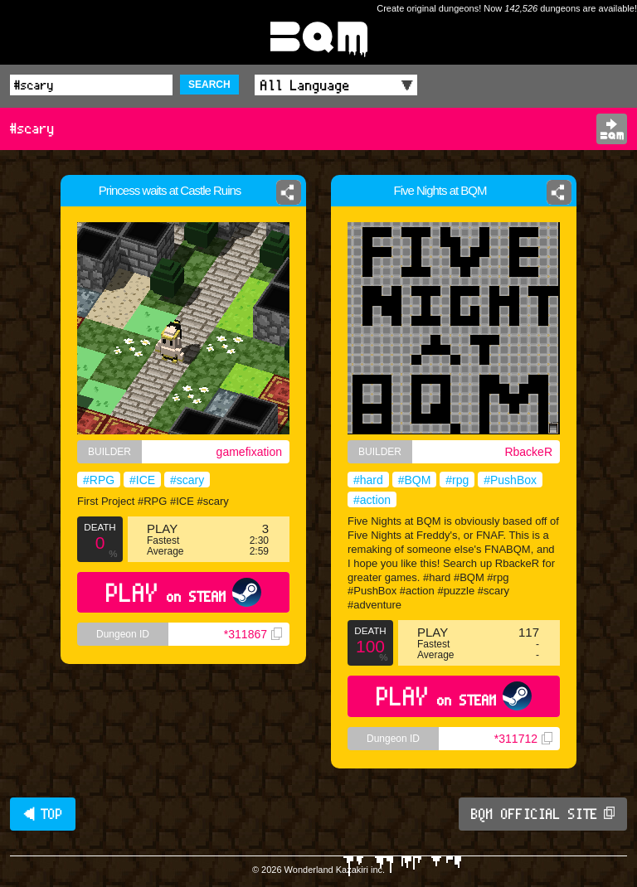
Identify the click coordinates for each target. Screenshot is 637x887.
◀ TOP (42, 814)
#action (372, 500)
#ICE (142, 480)
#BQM (414, 480)
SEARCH (209, 84)
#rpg (457, 480)
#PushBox (510, 480)
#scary (187, 480)
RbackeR (528, 451)
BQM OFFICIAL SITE (543, 814)
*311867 (253, 634)
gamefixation (249, 451)
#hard (368, 480)
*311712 (523, 738)
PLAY (183, 592)
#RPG (98, 480)
